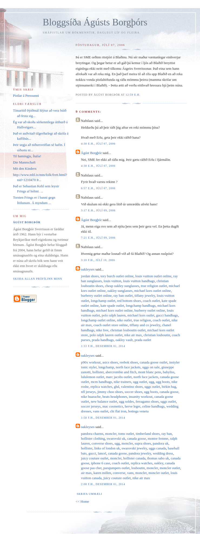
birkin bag (169, 387)
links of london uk (107, 448)
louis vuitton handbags (139, 281)
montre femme (158, 438)
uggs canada (157, 448)
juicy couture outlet (94, 458)
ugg (151, 382)
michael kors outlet (140, 315)
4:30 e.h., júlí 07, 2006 (98, 143)
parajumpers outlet (116, 468)
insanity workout (141, 397)
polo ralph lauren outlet (106, 335)
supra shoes (143, 443)
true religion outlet (154, 286)
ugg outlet (140, 382)
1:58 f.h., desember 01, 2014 (103, 417)
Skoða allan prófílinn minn (37, 278)
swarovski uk (116, 438)
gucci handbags (167, 315)
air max (86, 473)
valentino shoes (132, 387)
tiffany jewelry (145, 295)
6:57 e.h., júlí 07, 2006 (98, 188)
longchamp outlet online (98, 320)
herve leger (133, 406)
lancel (102, 453)
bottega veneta (138, 411)
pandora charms (92, 434)
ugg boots (163, 382)
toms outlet (126, 434)
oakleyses (88, 269)
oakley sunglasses (119, 291)
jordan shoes (90, 276)
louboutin (138, 468)
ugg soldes (126, 401)
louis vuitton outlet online (153, 276)
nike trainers (122, 382)
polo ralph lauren (114, 315)
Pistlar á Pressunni (26, 96)
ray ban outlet (123, 295)
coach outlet (151, 301)
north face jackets (128, 367)
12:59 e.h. (133, 94)
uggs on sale (150, 367)
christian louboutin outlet (128, 330)
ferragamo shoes (147, 401)
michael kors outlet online (152, 291)
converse (119, 473)
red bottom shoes (129, 301)
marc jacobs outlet (119, 377)
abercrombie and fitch (120, 372)
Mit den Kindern (24, 168)
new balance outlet (104, 401)
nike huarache (91, 397)
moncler (110, 434)
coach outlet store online (111, 325)
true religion (142, 320)
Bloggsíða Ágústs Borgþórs (95, 22)
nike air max (133, 335)
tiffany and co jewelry (145, 325)
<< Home (82, 501)
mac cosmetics (112, 406)
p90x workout (91, 362)
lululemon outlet (92, 377)
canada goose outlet (154, 362)
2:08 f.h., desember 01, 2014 (103, 484)
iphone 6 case (100, 463)
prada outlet (143, 340)
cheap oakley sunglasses (122, 286)
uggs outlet (152, 387)
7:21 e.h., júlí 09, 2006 (98, 237)
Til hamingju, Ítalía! (27, 156)
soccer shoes (133, 392)
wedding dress (163, 453)
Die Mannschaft (24, 162)
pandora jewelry (140, 453)
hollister (98, 372)
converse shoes (102, 443)
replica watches (101, 387)
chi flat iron (118, 411)
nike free (102, 330)
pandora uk (160, 443)
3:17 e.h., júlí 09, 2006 (98, 210)
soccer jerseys (91, 406)
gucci (92, 453)
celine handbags (153, 406)
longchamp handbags (141, 305)
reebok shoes (129, 362)
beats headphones (114, 397)
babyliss (169, 372)
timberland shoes (147, 434)
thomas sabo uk (158, 458)
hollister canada (134, 458)
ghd (116, 387)
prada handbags (103, 340)
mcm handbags (101, 382)
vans (130, 473)
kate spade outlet (112, 305)
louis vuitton (112, 281)
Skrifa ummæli (89, 493)
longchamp (106, 367)
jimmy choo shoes (110, 392)
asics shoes (110, 362)
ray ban (166, 434)
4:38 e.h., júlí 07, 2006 (98, 165)
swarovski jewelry (134, 448)
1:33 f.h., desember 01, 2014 (103, 346)
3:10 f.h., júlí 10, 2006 (98, 260)
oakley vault (124, 340)
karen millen (102, 473)
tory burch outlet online (117, 276)
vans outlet (100, 411)
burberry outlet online (96, 295)
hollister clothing (93, 438)
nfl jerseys (88, 392)
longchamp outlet (103, 301)
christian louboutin (157, 335)
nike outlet (124, 320)
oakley (159, 463)
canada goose (169, 392)
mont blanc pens (149, 372)
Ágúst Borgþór (91, 153)
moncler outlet (170, 468)
